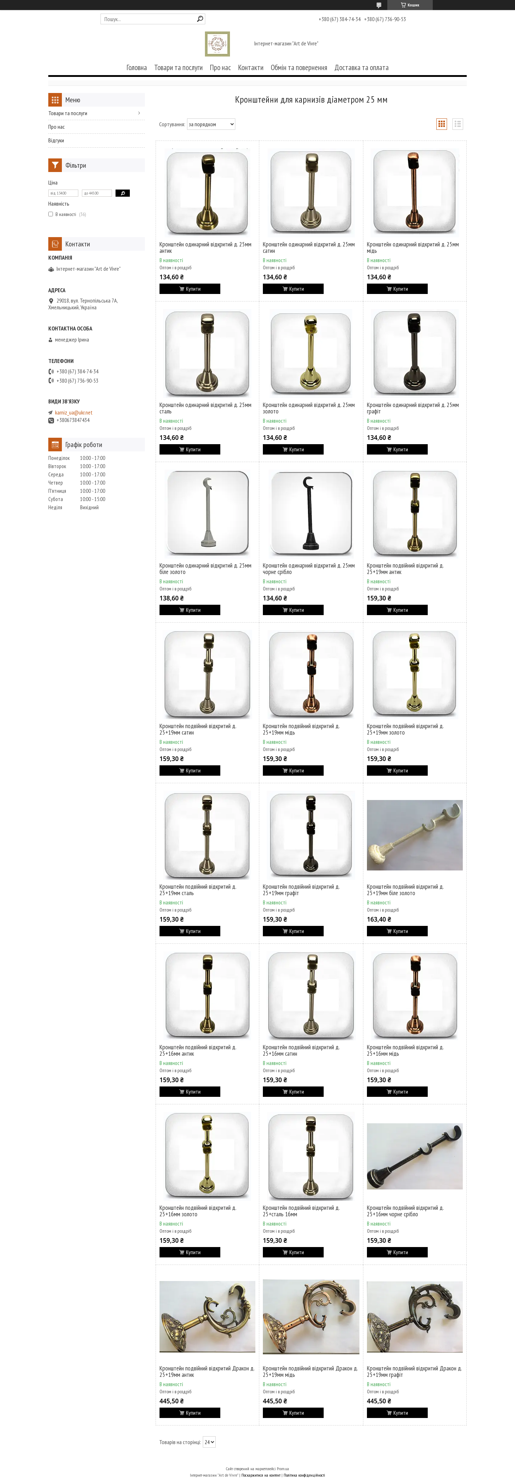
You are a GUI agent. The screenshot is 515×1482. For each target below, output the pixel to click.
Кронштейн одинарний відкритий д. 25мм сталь (205, 408)
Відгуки (56, 140)
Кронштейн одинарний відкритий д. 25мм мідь (413, 247)
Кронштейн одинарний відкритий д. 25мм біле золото (205, 568)
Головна (137, 67)
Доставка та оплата (361, 67)
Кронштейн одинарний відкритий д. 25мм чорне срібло (309, 568)
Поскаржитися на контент (260, 1475)
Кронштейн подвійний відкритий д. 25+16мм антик (198, 1050)
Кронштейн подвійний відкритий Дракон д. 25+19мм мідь (310, 1371)
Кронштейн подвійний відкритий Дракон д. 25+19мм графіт (414, 1371)
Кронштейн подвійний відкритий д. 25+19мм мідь (301, 729)
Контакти (251, 67)
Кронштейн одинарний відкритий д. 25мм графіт (413, 408)
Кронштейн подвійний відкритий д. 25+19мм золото (405, 729)
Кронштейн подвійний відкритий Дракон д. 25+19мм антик (207, 1371)
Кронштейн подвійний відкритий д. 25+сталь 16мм (301, 1210)
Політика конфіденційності (304, 1475)
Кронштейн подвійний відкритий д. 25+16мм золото (198, 1210)
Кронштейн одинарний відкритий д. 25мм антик (205, 247)
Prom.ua (283, 1468)
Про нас (220, 67)
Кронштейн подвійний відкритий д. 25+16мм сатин (301, 1050)
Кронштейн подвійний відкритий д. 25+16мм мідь (405, 1050)
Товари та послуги (178, 67)
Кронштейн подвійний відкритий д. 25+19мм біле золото (405, 889)
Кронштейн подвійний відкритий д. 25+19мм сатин (198, 729)
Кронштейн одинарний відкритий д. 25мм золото (309, 408)
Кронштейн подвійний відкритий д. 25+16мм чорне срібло (405, 1210)
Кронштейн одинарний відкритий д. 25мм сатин (309, 247)
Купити (193, 288)
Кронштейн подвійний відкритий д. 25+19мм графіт (301, 889)
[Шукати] (200, 19)
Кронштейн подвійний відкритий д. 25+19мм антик (405, 568)
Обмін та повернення (299, 67)
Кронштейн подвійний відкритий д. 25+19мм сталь (198, 889)
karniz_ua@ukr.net (74, 412)
